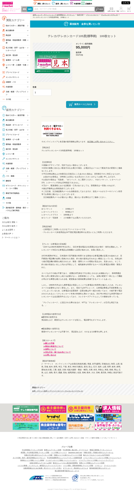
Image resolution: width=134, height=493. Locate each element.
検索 (101, 9)
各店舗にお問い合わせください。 (101, 142)
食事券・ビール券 (11, 60)
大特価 (6, 199)
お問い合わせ (111, 11)
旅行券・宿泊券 (10, 55)
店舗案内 (88, 4)
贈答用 (6, 181)
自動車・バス (9, 82)
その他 (6, 100)
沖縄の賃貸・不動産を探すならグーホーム (98, 452)
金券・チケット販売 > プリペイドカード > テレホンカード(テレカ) (57, 391)
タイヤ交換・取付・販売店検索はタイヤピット (29, 458)
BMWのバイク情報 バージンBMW (32, 460)
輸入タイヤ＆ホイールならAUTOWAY (96, 455)
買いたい (62, 4)
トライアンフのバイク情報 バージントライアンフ (96, 460)
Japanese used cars (75, 452)
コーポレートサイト (108, 438)
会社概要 (60, 438)
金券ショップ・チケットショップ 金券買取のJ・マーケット (54, 15)
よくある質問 (7, 231)
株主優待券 (8, 30)
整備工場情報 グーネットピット (101, 450)
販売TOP (80, 15)
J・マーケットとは (10, 239)
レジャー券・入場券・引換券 (14, 66)
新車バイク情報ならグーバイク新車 (91, 463)
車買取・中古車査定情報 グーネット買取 (35, 452)
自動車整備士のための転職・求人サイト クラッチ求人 (42, 468)
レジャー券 (8, 154)
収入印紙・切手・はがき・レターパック (13, 49)
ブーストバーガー (110, 466)
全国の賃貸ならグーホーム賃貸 (41, 463)
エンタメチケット (11, 77)
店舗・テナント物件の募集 (90, 438)
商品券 (6, 35)
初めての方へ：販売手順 (14, 116)
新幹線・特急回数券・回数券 (14, 41)
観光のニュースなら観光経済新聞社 (65, 463)
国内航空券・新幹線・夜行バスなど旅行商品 (14, 210)
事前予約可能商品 (11, 194)
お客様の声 (6, 235)
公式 (126, 3)
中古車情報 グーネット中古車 (32, 450)
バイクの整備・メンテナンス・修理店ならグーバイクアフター (40, 466)
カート (129, 11)
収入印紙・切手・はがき (14, 130)
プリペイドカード (11, 73)
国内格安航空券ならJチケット (100, 468)
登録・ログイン (121, 11)
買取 (24, 9)
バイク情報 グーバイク (59, 452)
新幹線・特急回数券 (12, 145)
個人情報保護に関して (47, 438)
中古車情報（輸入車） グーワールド (75, 450)
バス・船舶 (8, 177)
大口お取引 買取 (8, 224)
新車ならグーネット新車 (52, 450)
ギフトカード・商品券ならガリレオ (75, 468)
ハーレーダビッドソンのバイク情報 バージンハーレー (102, 458)
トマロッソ (98, 466)
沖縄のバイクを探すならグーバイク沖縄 (68, 455)
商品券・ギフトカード (13, 125)
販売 (30, 9)
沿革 (66, 438)
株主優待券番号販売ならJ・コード (67, 471)
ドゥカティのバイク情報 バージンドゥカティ (61, 460)
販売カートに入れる (83, 104)
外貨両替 (77, 4)
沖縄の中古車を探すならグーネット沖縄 (38, 455)
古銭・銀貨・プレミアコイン (14, 93)
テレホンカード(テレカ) (109, 15)
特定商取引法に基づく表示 (28, 438)
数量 (34, 87)
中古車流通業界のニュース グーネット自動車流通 (64, 458)
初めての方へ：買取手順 (14, 25)
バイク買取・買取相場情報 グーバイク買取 (78, 466)
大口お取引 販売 (8, 227)
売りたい (44, 4)
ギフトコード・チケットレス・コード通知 (14, 188)
